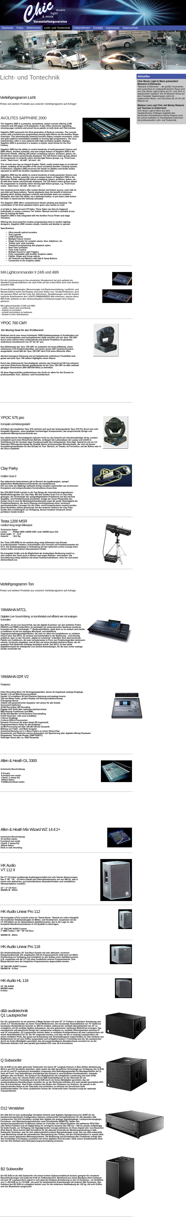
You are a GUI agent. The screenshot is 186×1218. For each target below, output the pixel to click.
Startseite (7, 27)
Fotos (19, 27)
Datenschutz (130, 27)
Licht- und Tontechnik (57, 27)
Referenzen (34, 27)
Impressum (113, 27)
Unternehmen (81, 27)
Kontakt (97, 27)
